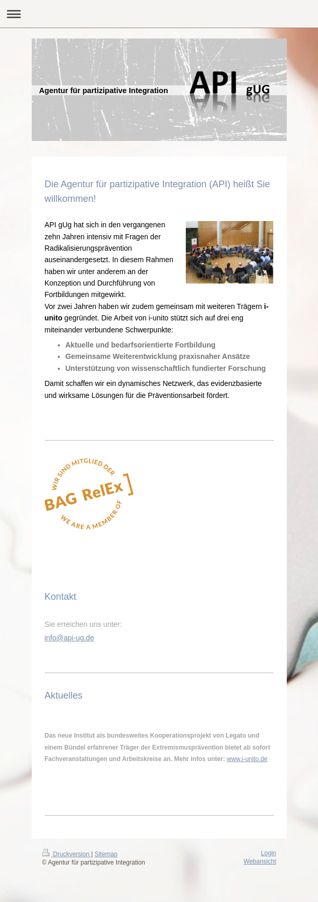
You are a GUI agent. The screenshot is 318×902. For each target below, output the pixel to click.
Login (268, 853)
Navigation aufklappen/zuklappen (159, 14)
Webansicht (260, 861)
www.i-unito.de (247, 759)
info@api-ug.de (69, 638)
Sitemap (106, 854)
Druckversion (67, 854)
